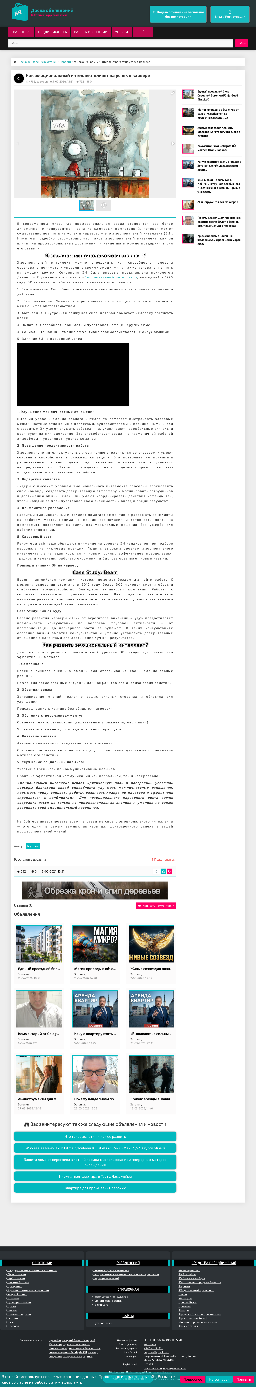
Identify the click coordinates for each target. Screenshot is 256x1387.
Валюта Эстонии (17, 1282)
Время (11, 1306)
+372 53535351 (153, 1348)
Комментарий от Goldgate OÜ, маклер (73, 1352)
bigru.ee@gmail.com (156, 1352)
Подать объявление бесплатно (178, 14)
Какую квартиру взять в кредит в (70, 1356)
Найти (242, 43)
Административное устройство (27, 1290)
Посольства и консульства (110, 1296)
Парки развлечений (105, 1278)
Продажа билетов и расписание (199, 1314)
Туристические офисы (107, 1300)
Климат (11, 1310)
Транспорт (21, 32)
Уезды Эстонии (16, 1294)
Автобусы (185, 1298)
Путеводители (102, 1323)
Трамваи (184, 1306)
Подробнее (192, 1379)
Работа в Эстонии (91, 32)
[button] (173, 93)
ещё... (143, 32)
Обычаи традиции (18, 1314)
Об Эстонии (42, 1263)
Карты (128, 1316)
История (12, 1298)
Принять (243, 1379)
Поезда (183, 1310)
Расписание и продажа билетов (199, 1282)
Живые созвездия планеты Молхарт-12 (74, 1348)
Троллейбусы (187, 1302)
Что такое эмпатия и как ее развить (95, 1136)
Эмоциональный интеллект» (110, 277)
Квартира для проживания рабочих (95, 1188)
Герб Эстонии (15, 1278)
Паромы (184, 1286)
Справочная (128, 1289)
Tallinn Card (100, 1304)
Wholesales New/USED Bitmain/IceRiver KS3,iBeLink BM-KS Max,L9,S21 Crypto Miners (95, 1148)
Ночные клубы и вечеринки (110, 1270)
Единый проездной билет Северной (72, 1340)
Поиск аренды (188, 1326)
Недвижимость (52, 32)
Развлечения (128, 1263)
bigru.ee (33, 846)
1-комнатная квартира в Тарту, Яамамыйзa (95, 1176)
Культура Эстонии (18, 1302)
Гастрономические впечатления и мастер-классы (125, 1274)
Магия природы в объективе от (69, 1344)
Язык (10, 1322)
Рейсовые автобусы (191, 1278)
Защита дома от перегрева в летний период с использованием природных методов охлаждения (95, 1162)
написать (150, 1344)
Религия (12, 1318)
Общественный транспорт (196, 1290)
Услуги (121, 32)
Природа (12, 1326)
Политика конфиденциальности (165, 1368)
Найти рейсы (187, 1274)
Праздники (14, 1286)
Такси (182, 1294)
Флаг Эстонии (16, 1274)
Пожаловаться (164, 859)
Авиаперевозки (189, 1270)
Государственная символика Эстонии (31, 1270)
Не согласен (219, 1379)
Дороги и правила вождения (197, 1322)
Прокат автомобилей (192, 1318)
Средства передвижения (214, 1263)
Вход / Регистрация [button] (230, 14)
